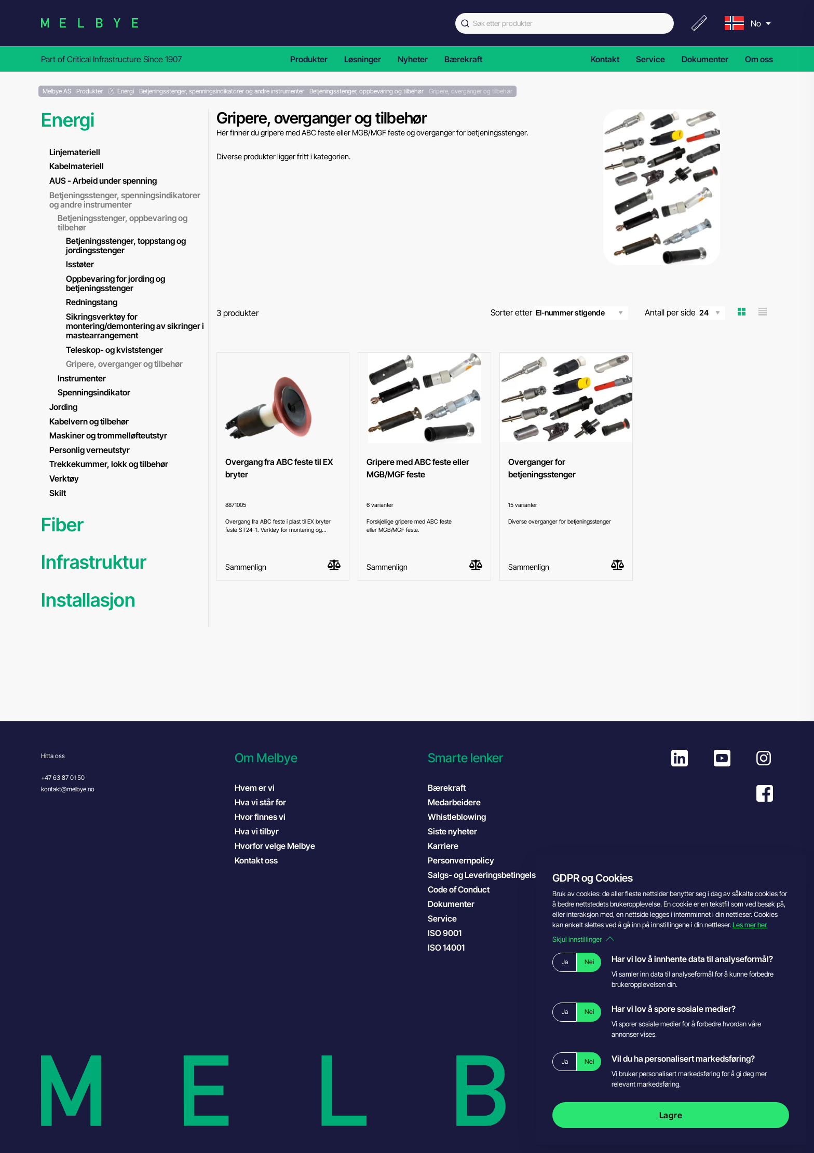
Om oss (759, 59)
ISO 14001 (456, 947)
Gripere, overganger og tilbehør (124, 363)
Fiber (62, 525)
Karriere (443, 846)
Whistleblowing (457, 817)
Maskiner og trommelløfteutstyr (108, 435)
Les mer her (749, 925)
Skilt (57, 493)
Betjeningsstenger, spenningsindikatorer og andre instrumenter (124, 199)
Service (650, 59)
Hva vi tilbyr (257, 831)
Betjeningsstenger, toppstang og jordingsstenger (126, 245)
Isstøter (80, 264)
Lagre (671, 1115)
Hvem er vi (255, 788)
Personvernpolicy (461, 860)
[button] (326, 758)
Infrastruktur (93, 562)
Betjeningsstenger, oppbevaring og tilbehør (122, 222)
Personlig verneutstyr (89, 450)
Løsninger (362, 59)
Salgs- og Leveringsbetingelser (486, 875)
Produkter (309, 59)
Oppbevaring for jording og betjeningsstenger (115, 283)
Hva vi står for (260, 802)
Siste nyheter (452, 831)
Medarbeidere (454, 802)
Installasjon (88, 600)
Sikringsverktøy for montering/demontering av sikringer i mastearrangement (135, 326)
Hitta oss (53, 756)
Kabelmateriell (76, 166)
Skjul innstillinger (583, 939)
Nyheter (413, 59)
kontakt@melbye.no (67, 789)
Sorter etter (559, 313)
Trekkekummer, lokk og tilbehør (108, 464)
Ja (565, 962)
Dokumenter (705, 59)
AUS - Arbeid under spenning (103, 180)
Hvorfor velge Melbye (275, 846)
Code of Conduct (469, 889)
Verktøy (64, 478)
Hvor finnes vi (260, 817)
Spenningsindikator (94, 392)
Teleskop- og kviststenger (114, 349)
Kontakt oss (256, 860)
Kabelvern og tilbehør (89, 421)
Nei (589, 962)
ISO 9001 (455, 932)
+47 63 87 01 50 (63, 777)
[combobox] (564, 23)
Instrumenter (82, 378)
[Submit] (464, 23)
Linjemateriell (74, 152)
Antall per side (685, 313)
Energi (67, 120)
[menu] (746, 23)
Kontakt (605, 59)
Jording (63, 406)
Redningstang (91, 302)
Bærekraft (463, 59)
